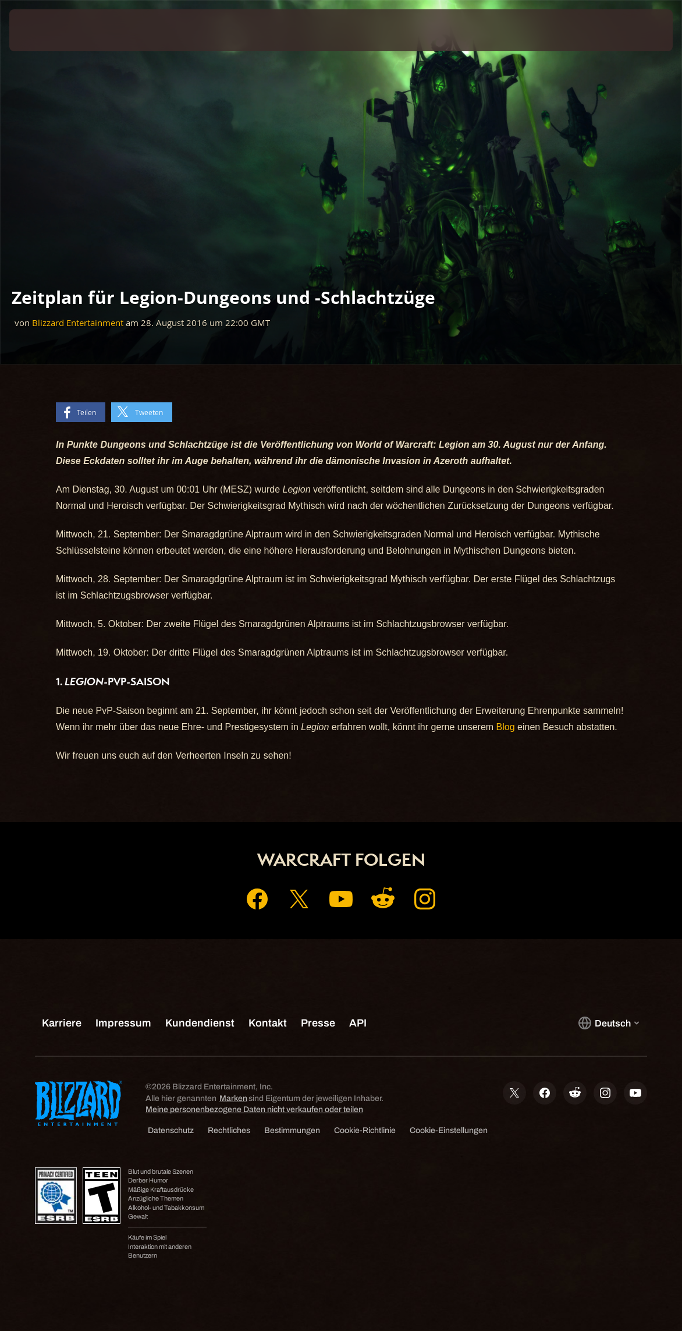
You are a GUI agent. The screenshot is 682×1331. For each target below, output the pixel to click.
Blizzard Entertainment (77, 322)
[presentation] (44, 30)
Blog (505, 727)
